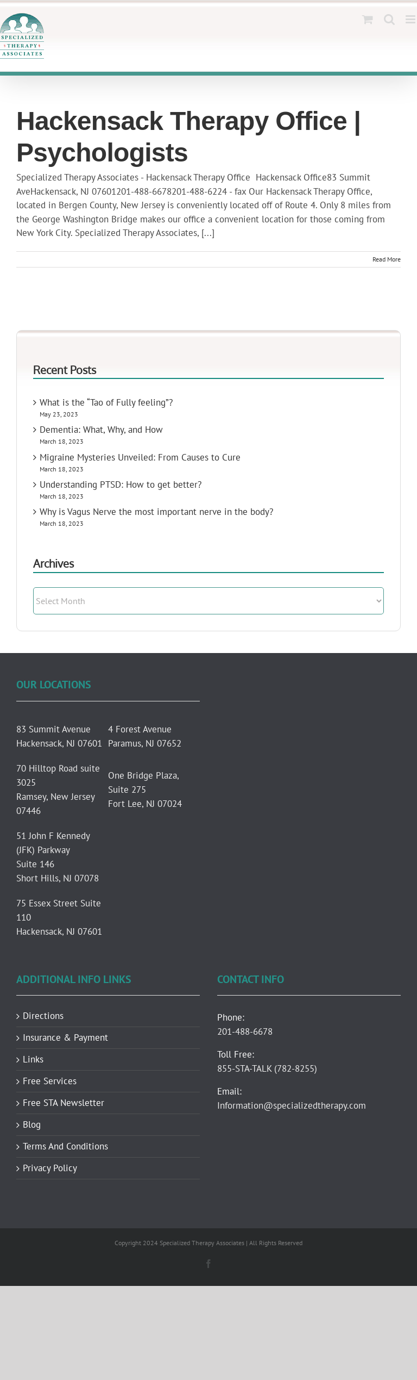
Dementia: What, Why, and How (101, 430)
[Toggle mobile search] (389, 19)
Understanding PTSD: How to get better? (120, 484)
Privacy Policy (50, 1168)
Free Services (50, 1081)
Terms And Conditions (65, 1146)
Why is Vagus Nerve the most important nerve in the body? (156, 512)
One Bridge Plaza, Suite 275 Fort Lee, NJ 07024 (145, 789)
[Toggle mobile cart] (367, 19)
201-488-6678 (245, 1031)
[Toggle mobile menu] (411, 19)
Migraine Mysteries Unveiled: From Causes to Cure (140, 457)
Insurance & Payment (65, 1038)
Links (33, 1059)
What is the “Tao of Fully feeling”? (106, 402)
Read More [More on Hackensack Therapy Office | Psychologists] (386, 259)
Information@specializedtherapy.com (291, 1105)
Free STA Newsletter (63, 1103)
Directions (43, 1016)
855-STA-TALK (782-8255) (267, 1068)
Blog (32, 1125)
